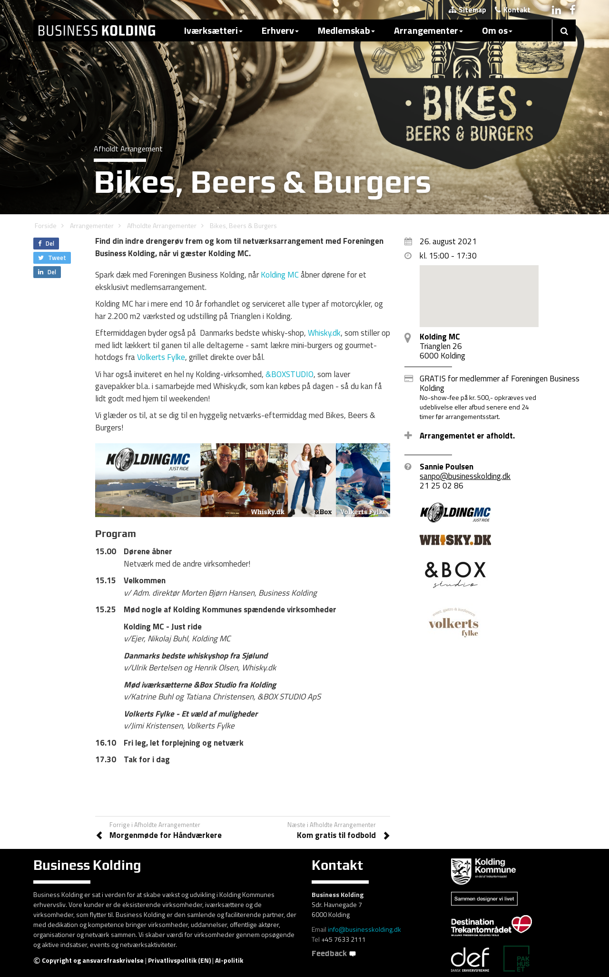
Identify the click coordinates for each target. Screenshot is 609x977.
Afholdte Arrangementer (161, 225)
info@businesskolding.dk (364, 929)
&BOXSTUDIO (289, 374)
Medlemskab (346, 30)
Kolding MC (280, 275)
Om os (497, 30)
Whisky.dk (324, 333)
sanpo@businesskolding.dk (465, 476)
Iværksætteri (213, 30)
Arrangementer (428, 30)
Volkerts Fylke (161, 357)
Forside (46, 225)
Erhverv (280, 30)
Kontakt (512, 9)
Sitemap (467, 9)
